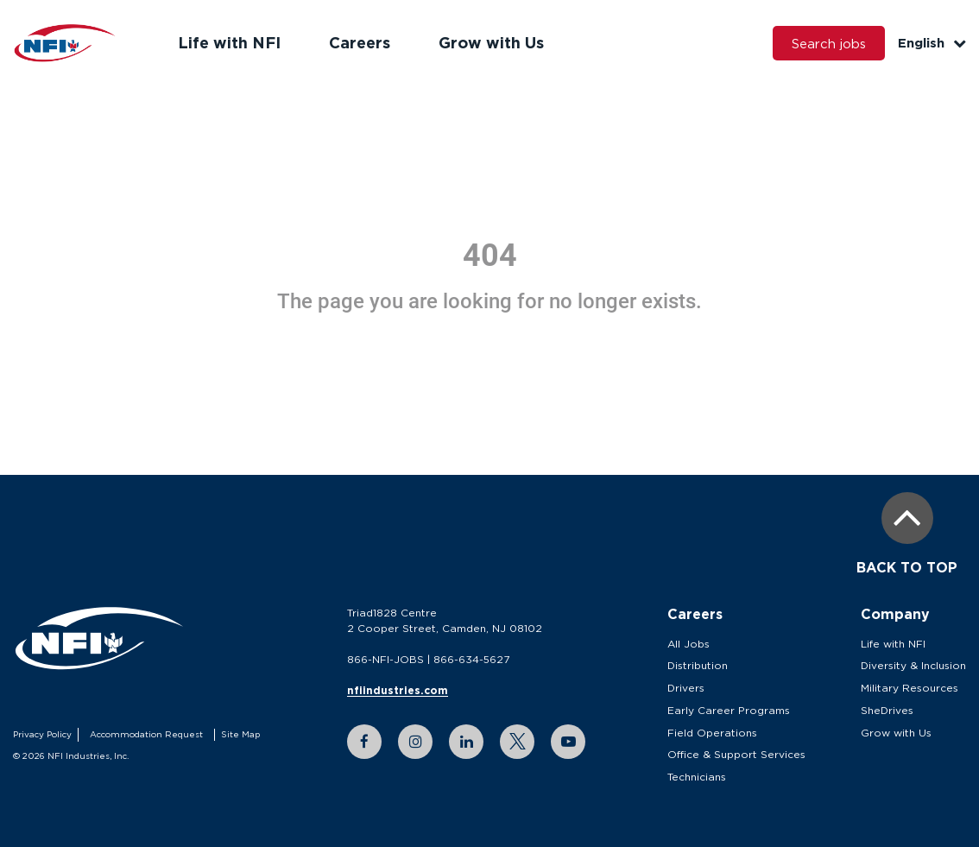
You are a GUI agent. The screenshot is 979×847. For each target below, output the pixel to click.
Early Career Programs (728, 710)
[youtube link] (568, 741)
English (932, 42)
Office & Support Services (736, 754)
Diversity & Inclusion (913, 665)
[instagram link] (415, 741)
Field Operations (712, 732)
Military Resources (909, 687)
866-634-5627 (471, 659)
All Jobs (688, 643)
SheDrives (887, 710)
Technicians (696, 776)
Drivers (685, 687)
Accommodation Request (146, 734)
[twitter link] (517, 741)
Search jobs (829, 43)
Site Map (240, 734)
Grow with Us (491, 42)
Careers (359, 42)
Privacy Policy (42, 734)
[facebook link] (364, 741)
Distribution (697, 665)
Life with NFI (229, 42)
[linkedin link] (466, 741)
